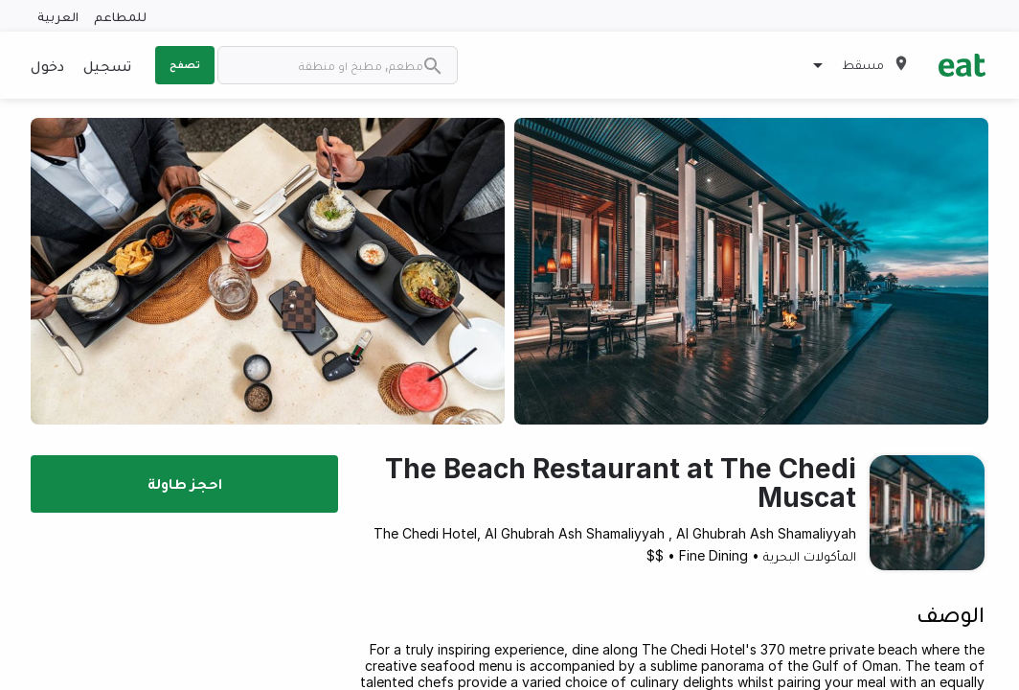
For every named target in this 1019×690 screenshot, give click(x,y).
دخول (47, 65)
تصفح (185, 64)
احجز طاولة (184, 483)
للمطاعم (120, 16)
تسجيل (107, 65)
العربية (58, 16)
